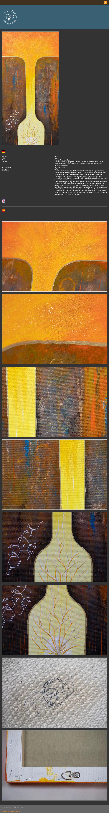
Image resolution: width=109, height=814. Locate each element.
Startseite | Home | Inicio (11, 811)
